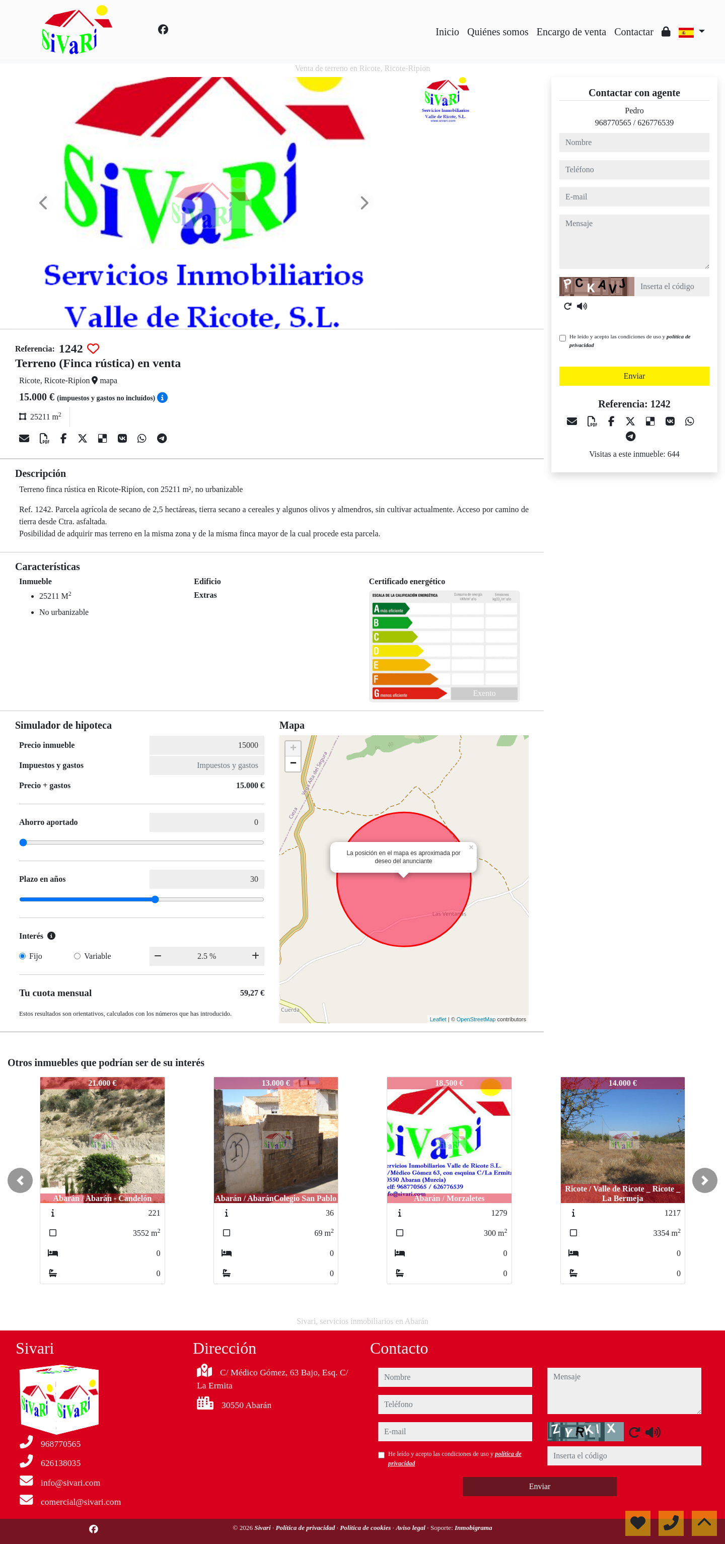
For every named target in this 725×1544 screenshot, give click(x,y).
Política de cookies (366, 1527)
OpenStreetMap (476, 1019)
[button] (20, 1180)
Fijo (35, 956)
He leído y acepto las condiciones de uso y (629, 340)
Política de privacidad (305, 1527)
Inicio (447, 31)
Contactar (634, 31)
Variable (97, 956)
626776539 (655, 122)
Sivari (263, 1527)
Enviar (634, 376)
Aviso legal (411, 1527)
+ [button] (293, 748)
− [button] (293, 763)
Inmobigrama (473, 1527)
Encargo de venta (571, 31)
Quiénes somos (498, 31)
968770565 (613, 122)
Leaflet (438, 1019)
